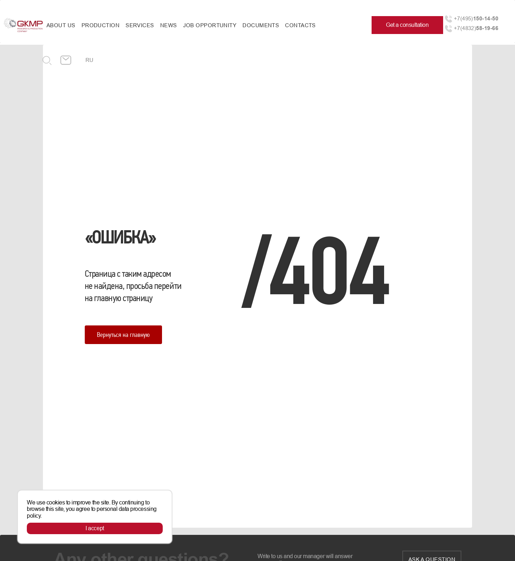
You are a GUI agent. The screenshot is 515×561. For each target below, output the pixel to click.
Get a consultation (407, 25)
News (168, 25)
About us (60, 25)
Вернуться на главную (123, 334)
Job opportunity (210, 25)
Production (101, 25)
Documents (260, 25)
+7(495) (476, 18)
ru (89, 60)
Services (140, 25)
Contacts (300, 25)
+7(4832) (476, 28)
